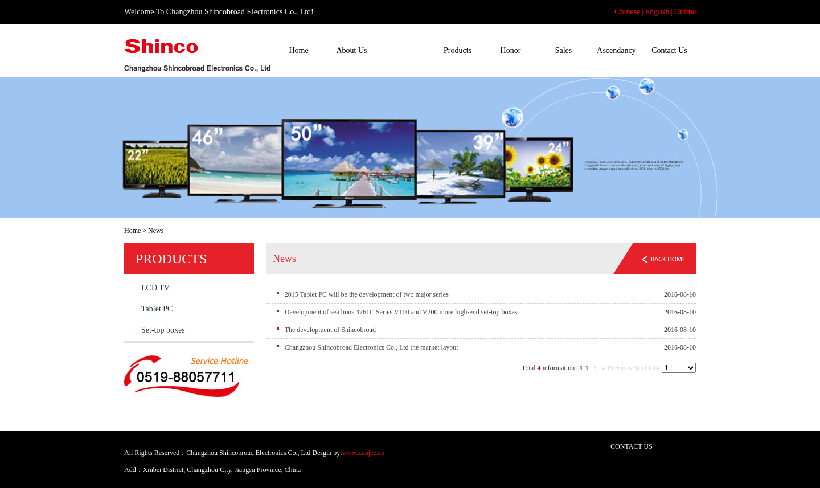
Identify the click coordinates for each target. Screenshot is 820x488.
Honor (511, 50)
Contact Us (669, 50)
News (405, 50)
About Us (351, 50)
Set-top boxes (163, 330)
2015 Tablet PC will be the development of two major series (367, 294)
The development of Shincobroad (330, 330)
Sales (563, 50)
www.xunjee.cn (363, 453)
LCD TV (155, 288)
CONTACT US (631, 446)
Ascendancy (616, 50)
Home (298, 50)
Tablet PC (157, 309)
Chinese (627, 11)
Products (458, 50)
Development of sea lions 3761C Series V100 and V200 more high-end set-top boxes (401, 312)
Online (685, 11)
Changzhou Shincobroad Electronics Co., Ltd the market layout (371, 347)
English (657, 11)
